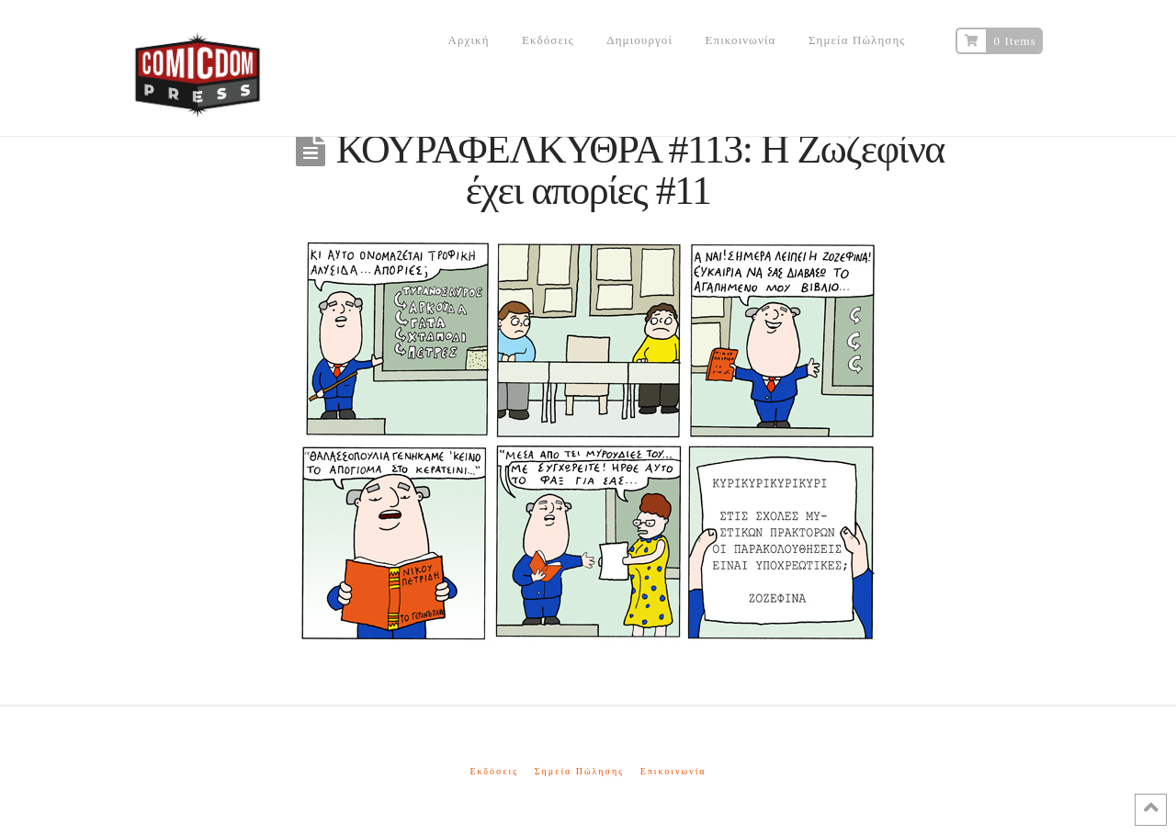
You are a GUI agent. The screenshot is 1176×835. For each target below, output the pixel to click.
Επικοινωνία (673, 771)
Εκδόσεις (493, 771)
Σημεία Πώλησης (579, 771)
